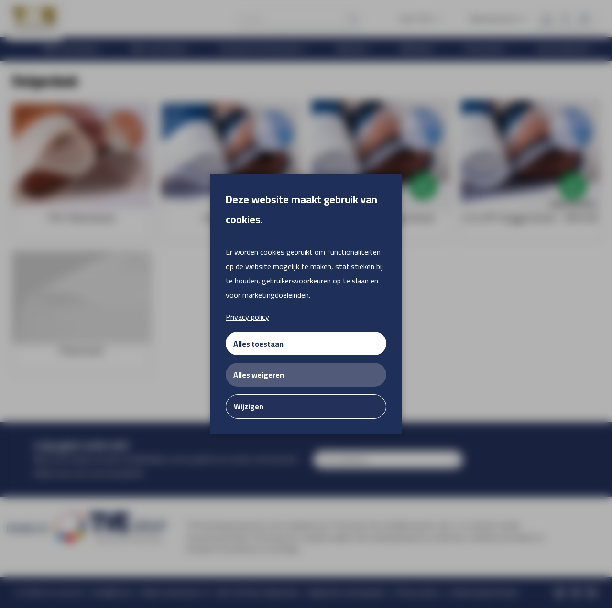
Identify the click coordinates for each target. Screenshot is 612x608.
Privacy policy (247, 317)
